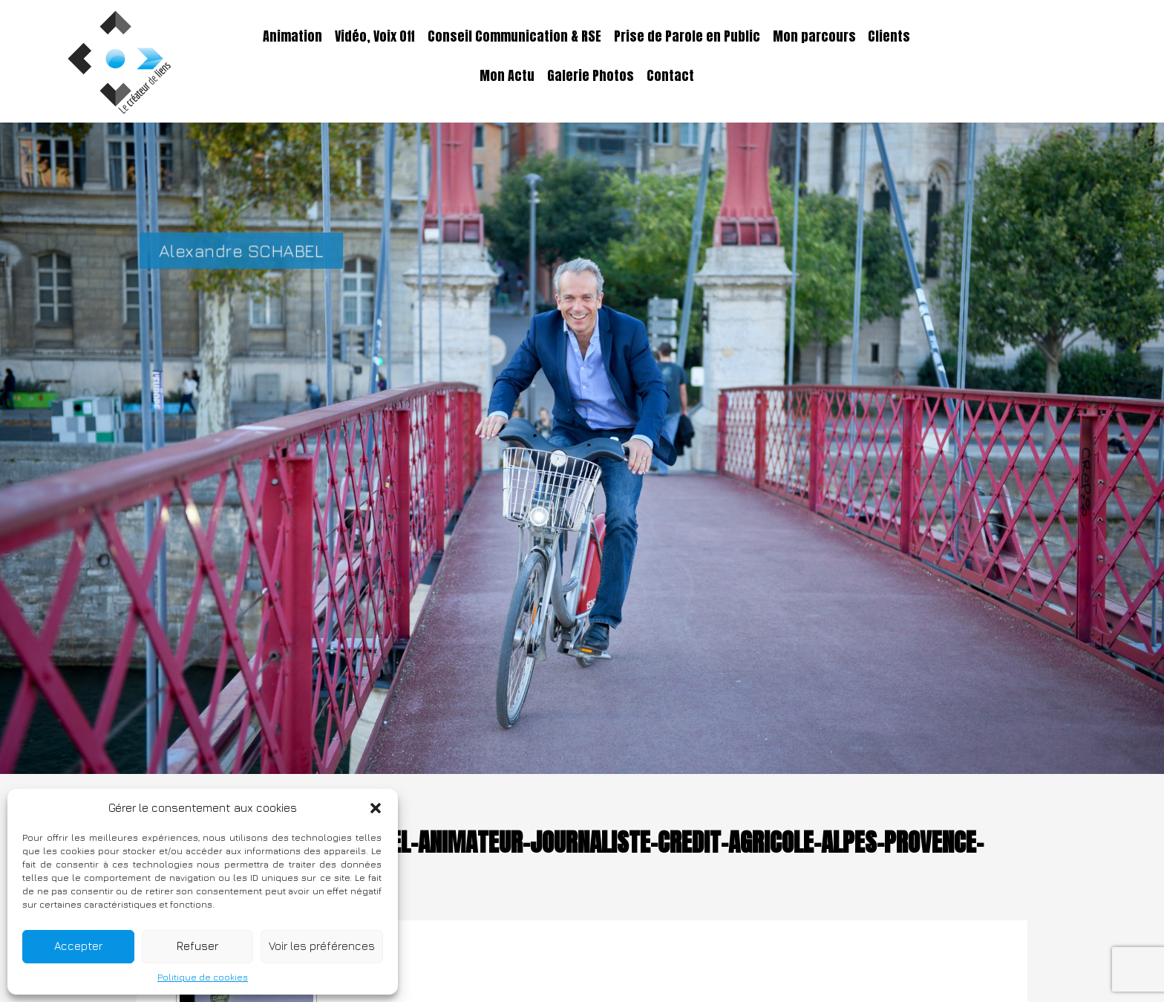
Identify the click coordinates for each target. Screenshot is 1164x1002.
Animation (292, 36)
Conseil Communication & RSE (514, 36)
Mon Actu (507, 75)
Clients (889, 36)
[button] (375, 808)
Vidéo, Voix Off (375, 36)
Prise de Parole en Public (687, 36)
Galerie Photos (590, 75)
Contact (670, 75)
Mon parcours (814, 36)
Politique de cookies (202, 977)
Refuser (197, 946)
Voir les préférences (322, 946)
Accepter (78, 946)
